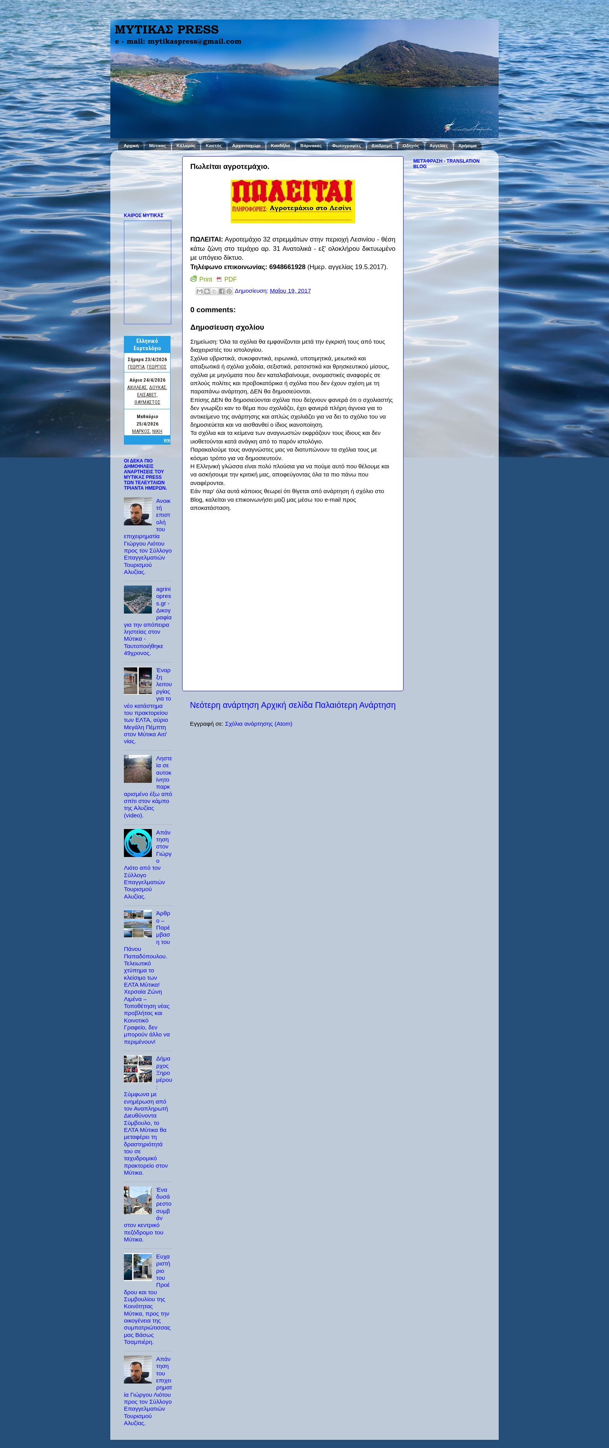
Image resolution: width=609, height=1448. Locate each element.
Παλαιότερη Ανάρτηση (355, 705)
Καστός (214, 145)
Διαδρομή (381, 145)
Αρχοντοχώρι (246, 145)
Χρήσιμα (467, 145)
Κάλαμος (186, 145)
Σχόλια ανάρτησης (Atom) (258, 723)
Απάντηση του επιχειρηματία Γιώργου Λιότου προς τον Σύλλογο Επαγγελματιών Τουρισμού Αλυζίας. (148, 1391)
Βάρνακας (311, 145)
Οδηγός (411, 145)
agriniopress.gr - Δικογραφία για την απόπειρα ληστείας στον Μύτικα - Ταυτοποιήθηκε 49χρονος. (148, 621)
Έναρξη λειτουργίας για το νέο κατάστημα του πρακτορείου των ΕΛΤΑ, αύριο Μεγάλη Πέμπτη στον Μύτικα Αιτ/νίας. (148, 705)
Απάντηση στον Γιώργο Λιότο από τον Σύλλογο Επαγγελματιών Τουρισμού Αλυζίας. (148, 864)
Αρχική (131, 145)
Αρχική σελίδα (287, 705)
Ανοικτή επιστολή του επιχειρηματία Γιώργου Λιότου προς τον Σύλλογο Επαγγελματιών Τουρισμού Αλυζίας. (148, 536)
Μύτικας (157, 145)
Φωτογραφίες (346, 145)
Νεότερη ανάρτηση (224, 705)
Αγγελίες (439, 145)
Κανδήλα (280, 145)
